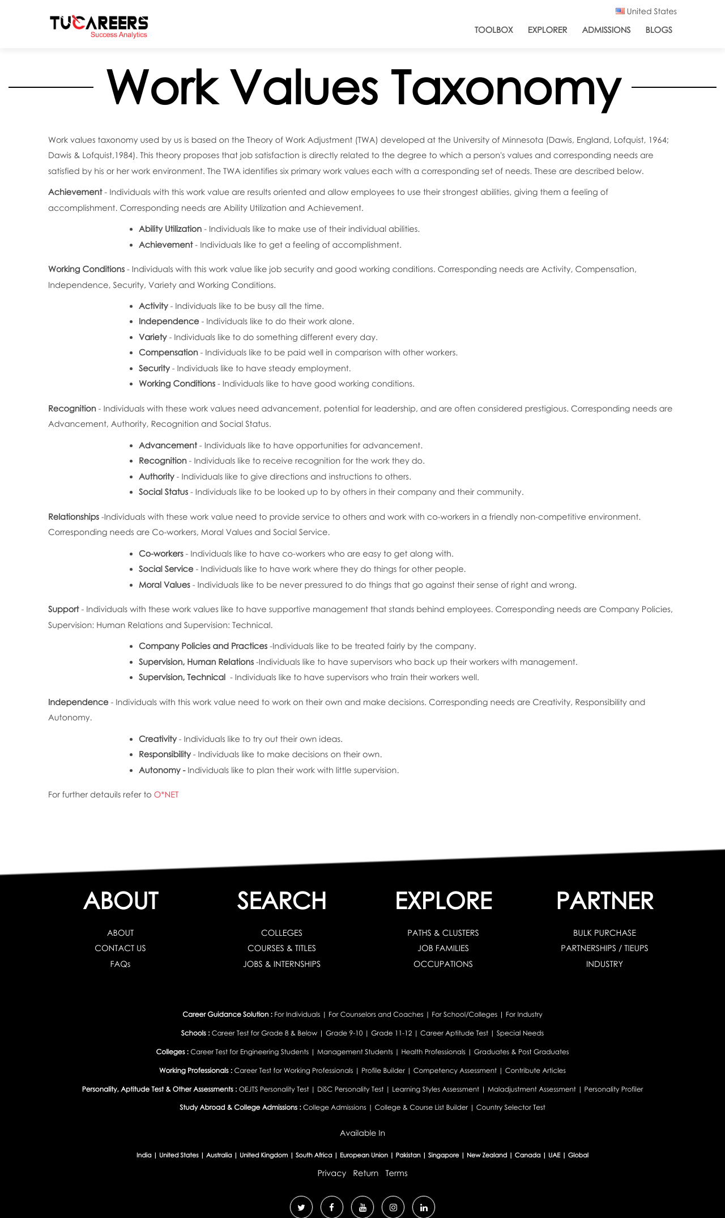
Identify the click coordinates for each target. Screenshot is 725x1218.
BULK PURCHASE (604, 933)
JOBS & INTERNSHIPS (282, 964)
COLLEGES (281, 933)
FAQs (120, 964)
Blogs (659, 30)
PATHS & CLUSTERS (443, 933)
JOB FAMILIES (443, 948)
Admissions (606, 30)
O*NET (166, 795)
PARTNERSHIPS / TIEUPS (604, 948)
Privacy (331, 1173)
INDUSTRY (604, 964)
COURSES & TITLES (282, 948)
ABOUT (120, 933)
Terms (396, 1173)
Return (365, 1173)
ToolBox (494, 30)
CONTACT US (120, 948)
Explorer (548, 30)
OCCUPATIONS (443, 964)
